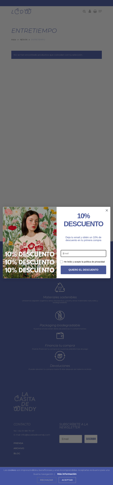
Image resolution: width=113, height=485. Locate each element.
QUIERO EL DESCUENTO (83, 270)
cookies (12, 470)
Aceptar (67, 480)
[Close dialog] (106, 211)
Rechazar (46, 480)
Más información (66, 474)
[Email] (83, 254)
